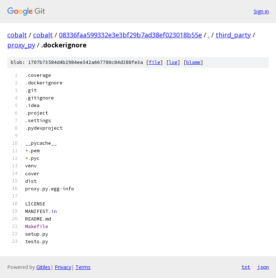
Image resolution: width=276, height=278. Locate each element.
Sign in (261, 11)
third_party (233, 35)
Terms (83, 267)
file (154, 62)
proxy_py (21, 45)
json (263, 267)
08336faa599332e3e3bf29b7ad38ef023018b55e (130, 35)
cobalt (17, 35)
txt (246, 267)
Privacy (63, 267)
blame (193, 62)
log (173, 62)
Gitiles (43, 267)
